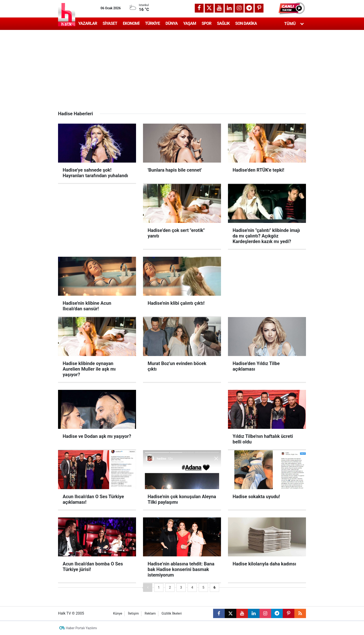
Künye (117, 614)
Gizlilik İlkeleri (172, 614)
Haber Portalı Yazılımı (81, 628)
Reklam (150, 614)
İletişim (133, 614)
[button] (292, 8)
